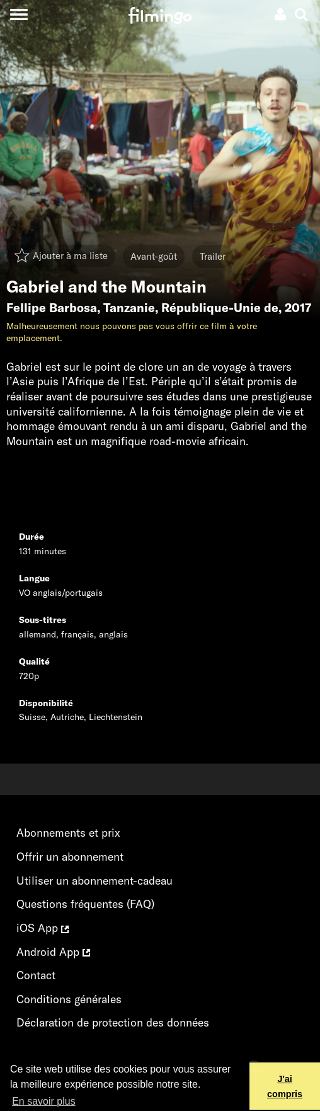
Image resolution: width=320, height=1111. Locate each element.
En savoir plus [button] (44, 1101)
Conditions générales (69, 999)
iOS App (42, 928)
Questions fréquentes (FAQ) (85, 904)
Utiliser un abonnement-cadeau (94, 880)
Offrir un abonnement (69, 856)
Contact (35, 975)
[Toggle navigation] (18, 14)
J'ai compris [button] (284, 1086)
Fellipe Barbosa (51, 307)
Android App (53, 952)
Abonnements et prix (68, 832)
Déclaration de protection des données (112, 1022)
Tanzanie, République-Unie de (190, 307)
